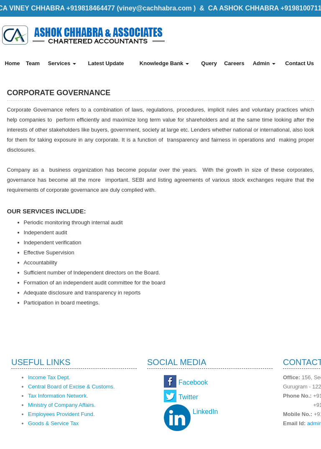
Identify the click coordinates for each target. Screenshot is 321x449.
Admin (264, 63)
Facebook (193, 382)
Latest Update (106, 63)
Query (209, 63)
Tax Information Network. (58, 396)
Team (33, 63)
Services (62, 63)
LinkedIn (205, 411)
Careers (234, 63)
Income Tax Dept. (49, 377)
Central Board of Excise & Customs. (71, 386)
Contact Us (299, 63)
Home (12, 63)
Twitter (188, 397)
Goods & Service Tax (53, 423)
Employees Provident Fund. (61, 414)
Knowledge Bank (164, 63)
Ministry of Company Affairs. (62, 405)
